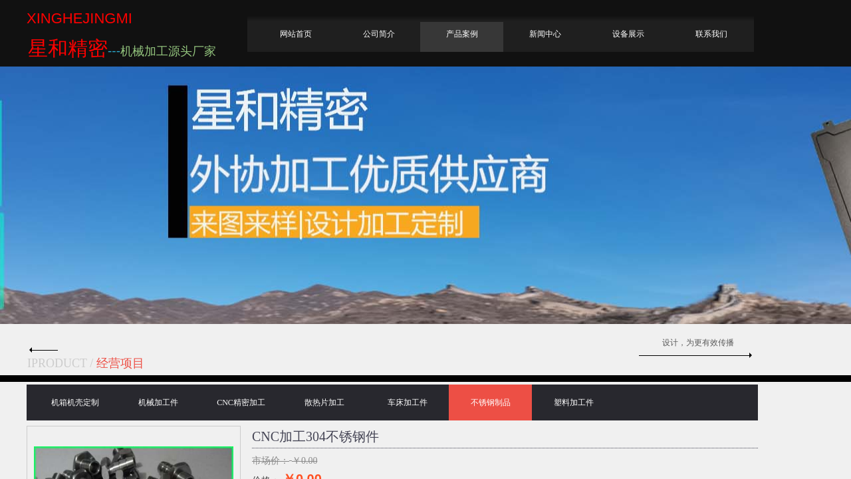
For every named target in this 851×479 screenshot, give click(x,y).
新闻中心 (545, 34)
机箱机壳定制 (75, 402)
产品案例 (462, 34)
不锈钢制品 (491, 402)
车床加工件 (407, 402)
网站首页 (296, 34)
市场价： (270, 461)
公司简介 (379, 34)
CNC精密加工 (241, 402)
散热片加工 (324, 402)
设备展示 (628, 34)
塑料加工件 (574, 402)
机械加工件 (158, 402)
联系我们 (711, 34)
